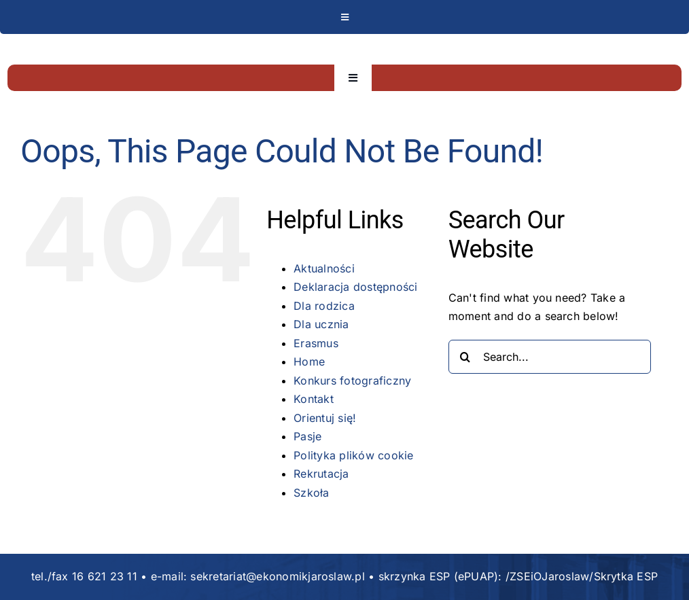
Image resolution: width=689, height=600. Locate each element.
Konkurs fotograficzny (352, 380)
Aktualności (324, 268)
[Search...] (549, 357)
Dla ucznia (321, 324)
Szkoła (311, 492)
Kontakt (314, 399)
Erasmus (316, 343)
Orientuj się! (325, 418)
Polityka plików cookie (353, 455)
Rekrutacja (321, 473)
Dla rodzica (324, 306)
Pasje (307, 436)
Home (309, 361)
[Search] (465, 357)
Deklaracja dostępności (355, 287)
